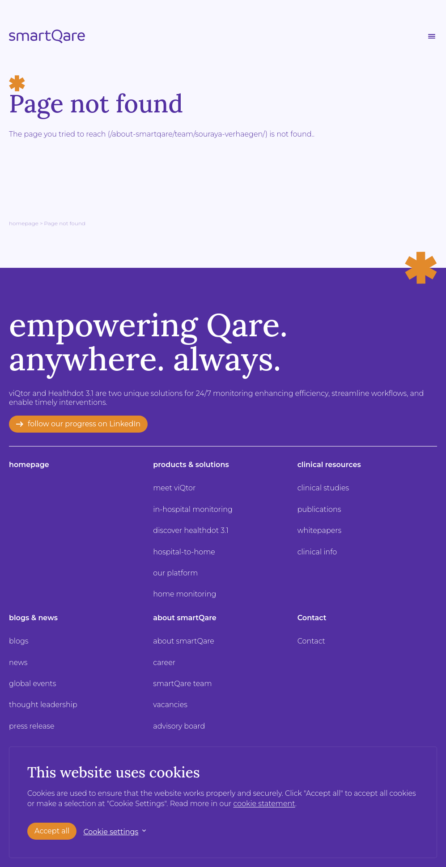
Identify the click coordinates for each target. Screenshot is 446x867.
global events (32, 683)
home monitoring (184, 594)
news (18, 662)
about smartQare (184, 618)
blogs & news (33, 618)
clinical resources (329, 464)
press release (32, 726)
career (164, 662)
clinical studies (323, 488)
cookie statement (264, 803)
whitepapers (319, 530)
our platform (175, 573)
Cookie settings (110, 832)
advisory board (179, 726)
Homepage (23, 223)
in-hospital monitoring (192, 509)
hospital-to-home (184, 552)
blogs (18, 641)
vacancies (170, 704)
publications (319, 509)
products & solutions (191, 464)
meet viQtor (174, 488)
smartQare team (182, 683)
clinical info (317, 552)
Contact (312, 618)
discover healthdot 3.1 (191, 530)
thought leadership (43, 704)
